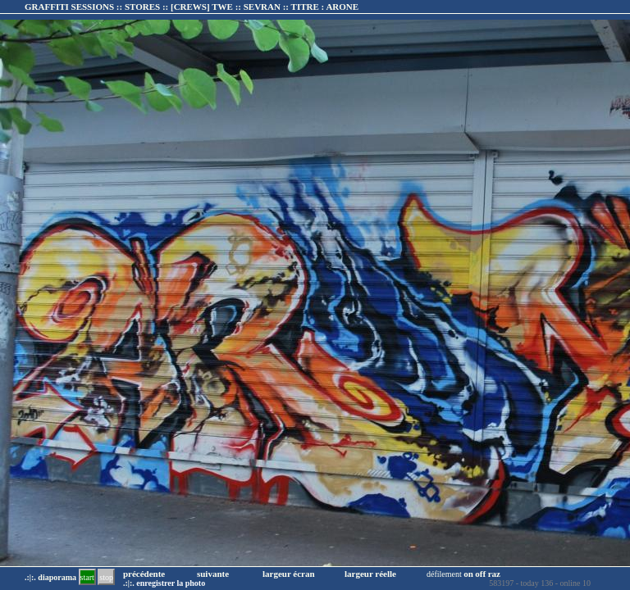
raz (494, 574)
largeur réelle (370, 574)
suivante (213, 574)
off (480, 574)
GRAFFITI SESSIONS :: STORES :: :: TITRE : (191, 6)
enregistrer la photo (170, 583)
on (468, 574)
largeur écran (288, 574)
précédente (144, 574)
